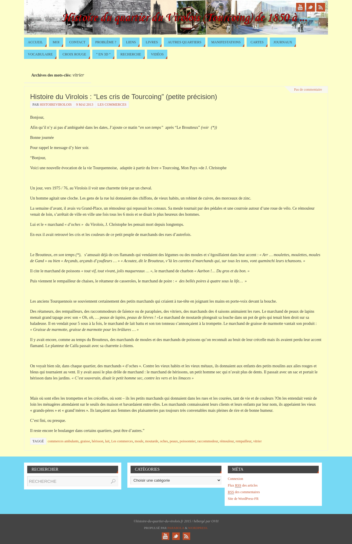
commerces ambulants (63, 441)
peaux (174, 441)
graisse (85, 441)
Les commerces (112, 105)
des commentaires (244, 492)
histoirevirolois (56, 105)
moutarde (151, 441)
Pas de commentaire (308, 89)
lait (107, 441)
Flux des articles (243, 485)
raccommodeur (207, 441)
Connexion (235, 479)
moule (139, 441)
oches (164, 441)
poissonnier (188, 441)
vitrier (257, 441)
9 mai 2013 (84, 105)
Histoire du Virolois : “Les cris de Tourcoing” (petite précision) (123, 96)
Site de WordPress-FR (243, 499)
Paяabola (175, 528)
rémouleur (227, 441)
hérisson (97, 441)
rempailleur (244, 441)
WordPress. (198, 528)
